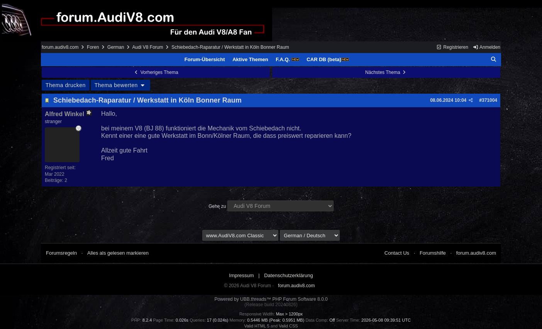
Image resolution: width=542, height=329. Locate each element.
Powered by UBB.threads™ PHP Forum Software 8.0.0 (270, 299)
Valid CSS (288, 326)
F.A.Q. (287, 59)
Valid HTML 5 (256, 326)
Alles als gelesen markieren (118, 253)
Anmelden (486, 47)
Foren (93, 47)
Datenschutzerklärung (288, 275)
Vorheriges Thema (155, 72)
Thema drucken (66, 85)
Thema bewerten (120, 85)
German (115, 47)
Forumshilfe (433, 253)
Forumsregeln (61, 253)
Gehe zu (217, 206)
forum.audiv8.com (60, 47)
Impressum (241, 275)
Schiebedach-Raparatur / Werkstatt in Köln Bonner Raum (147, 100)
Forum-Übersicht (205, 59)
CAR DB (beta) (328, 59)
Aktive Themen (250, 59)
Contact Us (396, 253)
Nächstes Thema (386, 72)
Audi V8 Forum (147, 47)
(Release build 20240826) (270, 304)
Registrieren (452, 47)
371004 (489, 100)
